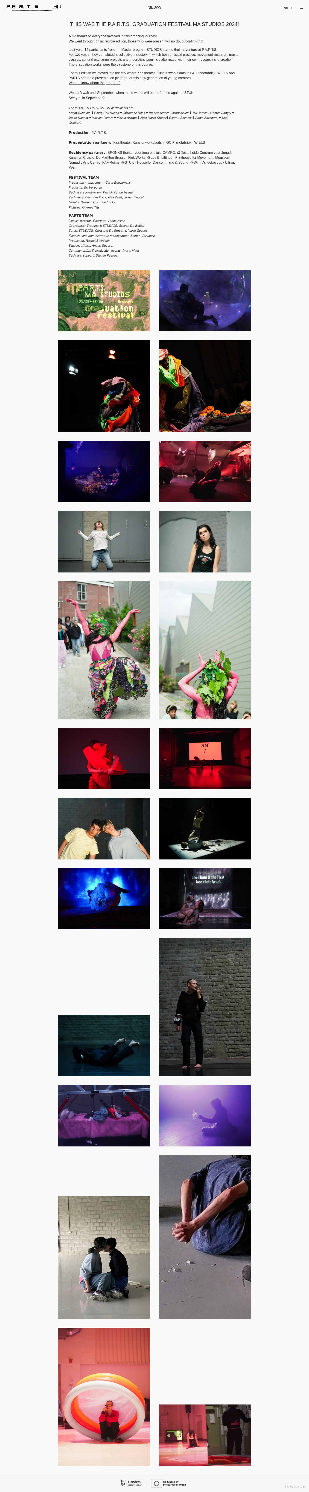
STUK (189, 93)
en (286, 7)
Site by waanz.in (295, 1486)
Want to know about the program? (94, 83)
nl (291, 7)
